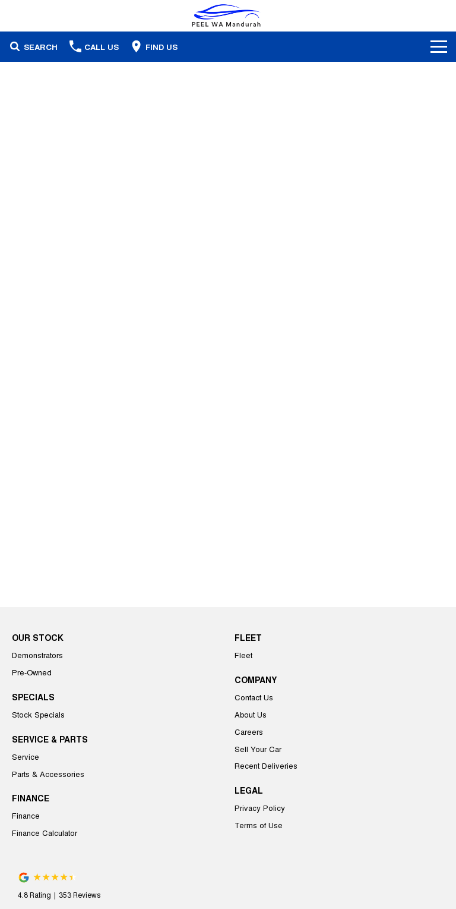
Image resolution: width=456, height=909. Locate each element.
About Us (251, 714)
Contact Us (254, 697)
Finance (26, 815)
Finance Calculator (44, 832)
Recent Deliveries (266, 765)
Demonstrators (37, 654)
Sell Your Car (258, 748)
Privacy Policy (260, 807)
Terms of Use (259, 825)
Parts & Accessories (48, 773)
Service (25, 756)
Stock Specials (38, 714)
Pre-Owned (32, 672)
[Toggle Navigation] (438, 46)
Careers (249, 731)
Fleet (243, 654)
